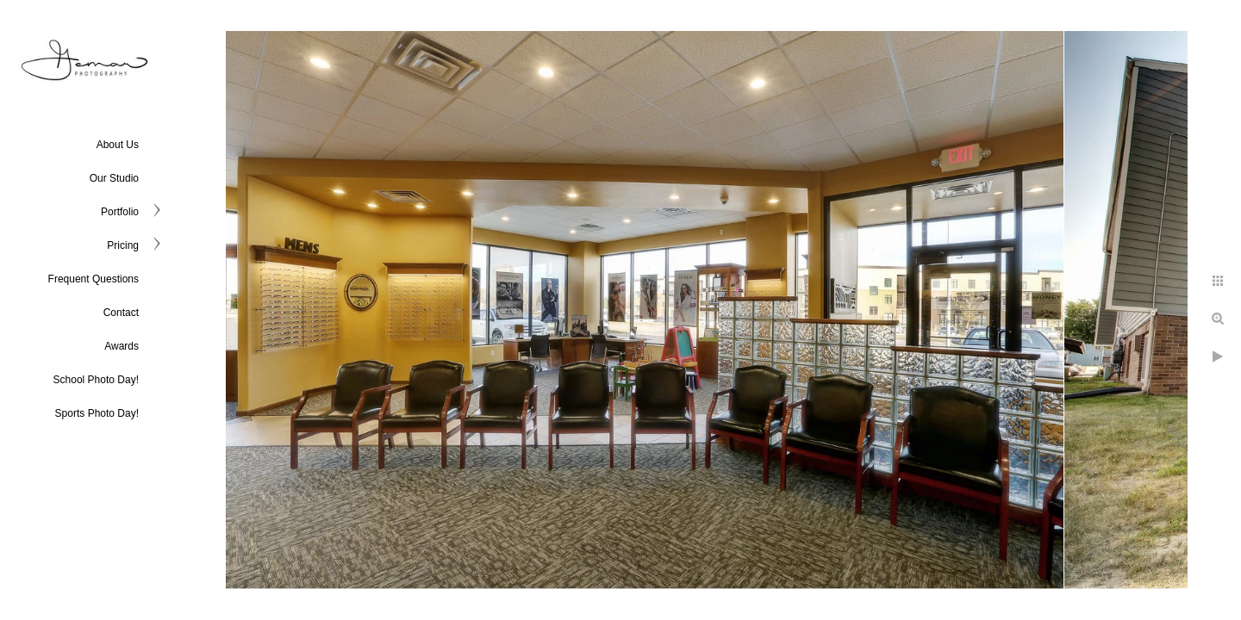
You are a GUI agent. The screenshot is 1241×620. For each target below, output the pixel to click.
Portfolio (120, 212)
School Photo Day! (96, 380)
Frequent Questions (93, 279)
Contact (121, 313)
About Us (118, 145)
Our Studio (114, 178)
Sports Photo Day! (97, 413)
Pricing (123, 245)
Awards (121, 346)
